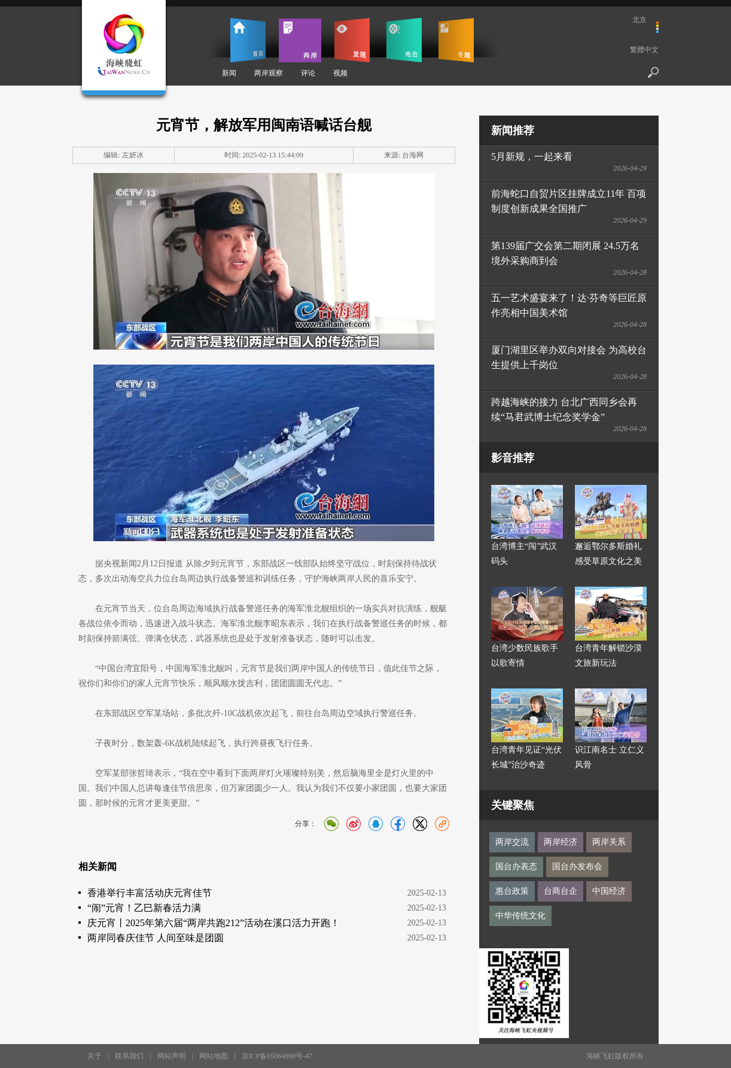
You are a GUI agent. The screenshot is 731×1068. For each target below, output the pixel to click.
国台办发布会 (577, 866)
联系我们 (129, 1056)
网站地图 (213, 1056)
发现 (352, 40)
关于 (94, 1056)
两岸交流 (512, 842)
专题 (456, 40)
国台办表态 (516, 866)
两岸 (300, 40)
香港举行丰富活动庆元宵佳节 (149, 893)
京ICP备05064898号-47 (277, 1056)
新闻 (229, 73)
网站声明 (171, 1056)
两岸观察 (268, 73)
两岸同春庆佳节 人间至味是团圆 (155, 938)
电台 (404, 40)
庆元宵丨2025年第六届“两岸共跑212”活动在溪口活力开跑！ (213, 923)
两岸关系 (609, 842)
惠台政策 (512, 891)
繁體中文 (644, 49)
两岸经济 (560, 842)
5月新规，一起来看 (531, 156)
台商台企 (560, 891)
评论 (308, 73)
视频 (340, 73)
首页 (248, 40)
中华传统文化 (520, 915)
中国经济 (609, 891)
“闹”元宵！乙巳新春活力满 (144, 908)
